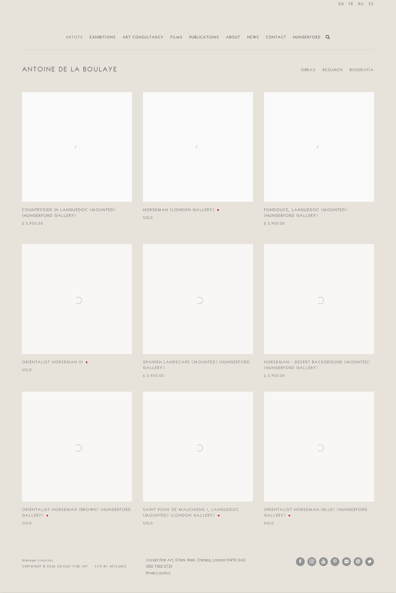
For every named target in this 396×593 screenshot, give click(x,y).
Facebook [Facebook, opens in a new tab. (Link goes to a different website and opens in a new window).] (300, 561)
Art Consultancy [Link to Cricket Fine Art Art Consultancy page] (143, 37)
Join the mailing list (346, 561)
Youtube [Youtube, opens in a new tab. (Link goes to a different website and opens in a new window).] (323, 561)
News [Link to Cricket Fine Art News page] (253, 37)
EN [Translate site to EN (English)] (341, 4)
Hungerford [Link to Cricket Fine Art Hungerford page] (307, 37)
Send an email (358, 561)
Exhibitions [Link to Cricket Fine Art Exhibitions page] (103, 37)
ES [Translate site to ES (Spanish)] (371, 4)
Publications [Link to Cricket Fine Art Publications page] (204, 37)
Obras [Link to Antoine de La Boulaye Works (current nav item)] (308, 70)
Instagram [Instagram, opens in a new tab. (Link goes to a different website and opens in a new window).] (311, 561)
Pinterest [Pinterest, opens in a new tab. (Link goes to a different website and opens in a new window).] (335, 561)
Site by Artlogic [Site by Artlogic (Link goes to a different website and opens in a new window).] (111, 566)
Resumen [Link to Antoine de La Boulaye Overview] (333, 70)
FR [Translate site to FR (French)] (351, 4)
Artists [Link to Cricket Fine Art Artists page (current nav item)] (74, 37)
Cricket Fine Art (198, 16)
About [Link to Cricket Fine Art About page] (233, 37)
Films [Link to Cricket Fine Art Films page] (176, 37)
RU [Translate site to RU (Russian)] (361, 4)
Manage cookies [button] (37, 560)
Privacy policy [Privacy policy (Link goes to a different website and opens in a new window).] (158, 573)
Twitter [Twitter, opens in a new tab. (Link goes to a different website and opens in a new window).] (369, 561)
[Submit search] (328, 36)
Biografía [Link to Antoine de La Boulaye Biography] (362, 70)
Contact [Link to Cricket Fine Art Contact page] (276, 37)
